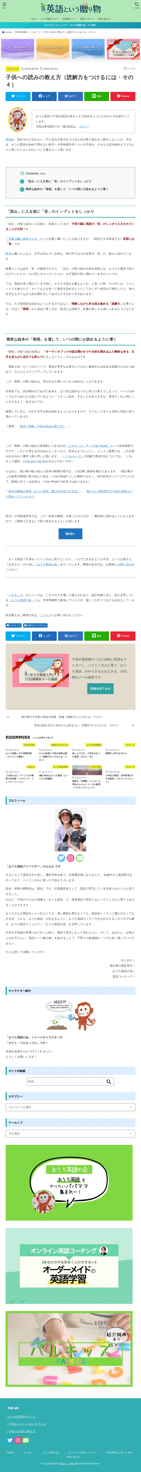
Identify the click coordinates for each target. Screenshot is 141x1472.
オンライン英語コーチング (83, 1452)
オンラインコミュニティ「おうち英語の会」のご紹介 (70, 25)
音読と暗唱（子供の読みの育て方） (43, 426)
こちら (44, 615)
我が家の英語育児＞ (122, 965)
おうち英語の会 (51, 1452)
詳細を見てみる (100, 688)
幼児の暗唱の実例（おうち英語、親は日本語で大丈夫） (44, 491)
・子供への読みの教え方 (20, 1431)
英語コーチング (87, 19)
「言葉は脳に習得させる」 (23, 238)
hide (42, 173)
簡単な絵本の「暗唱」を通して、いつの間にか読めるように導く (64, 189)
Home (34, 19)
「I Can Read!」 (99, 445)
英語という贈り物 (68, 1463)
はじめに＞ (128, 960)
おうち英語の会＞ (124, 971)
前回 (8, 139)
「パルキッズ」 (76, 445)
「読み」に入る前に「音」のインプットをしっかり (55, 181)
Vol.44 (41, 461)
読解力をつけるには (36, 625)
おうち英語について (50, 19)
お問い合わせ (104, 19)
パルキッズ (12, 69)
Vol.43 (30, 461)
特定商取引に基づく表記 (119, 1452)
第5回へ (70, 533)
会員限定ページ (69, 19)
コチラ (83, 126)
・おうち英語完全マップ (20, 1416)
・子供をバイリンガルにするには (26, 1424)
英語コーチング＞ (124, 976)
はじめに (28, 1452)
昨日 (8, 253)
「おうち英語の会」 (21, 600)
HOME (10, 1452)
